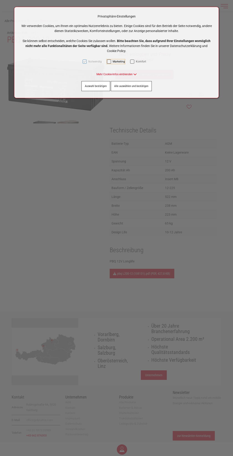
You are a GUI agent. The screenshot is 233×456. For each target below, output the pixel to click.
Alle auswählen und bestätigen (131, 86)
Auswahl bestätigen (96, 86)
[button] (116, 74)
